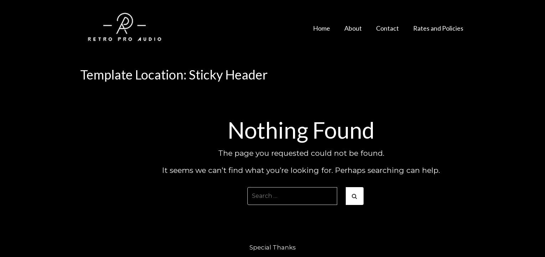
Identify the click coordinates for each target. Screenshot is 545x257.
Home (321, 28)
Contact (387, 28)
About (353, 28)
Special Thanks (273, 247)
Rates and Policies (438, 28)
